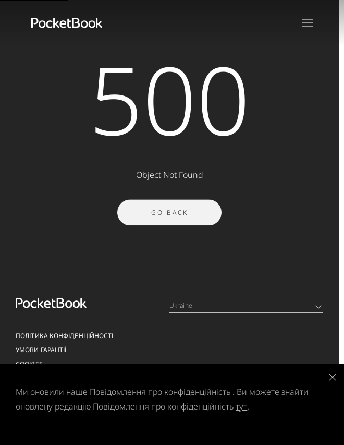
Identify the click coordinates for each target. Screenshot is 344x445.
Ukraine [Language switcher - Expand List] (245, 305)
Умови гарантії (41, 349)
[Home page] (66, 23)
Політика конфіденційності (65, 335)
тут (241, 406)
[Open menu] (307, 23)
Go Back (169, 214)
